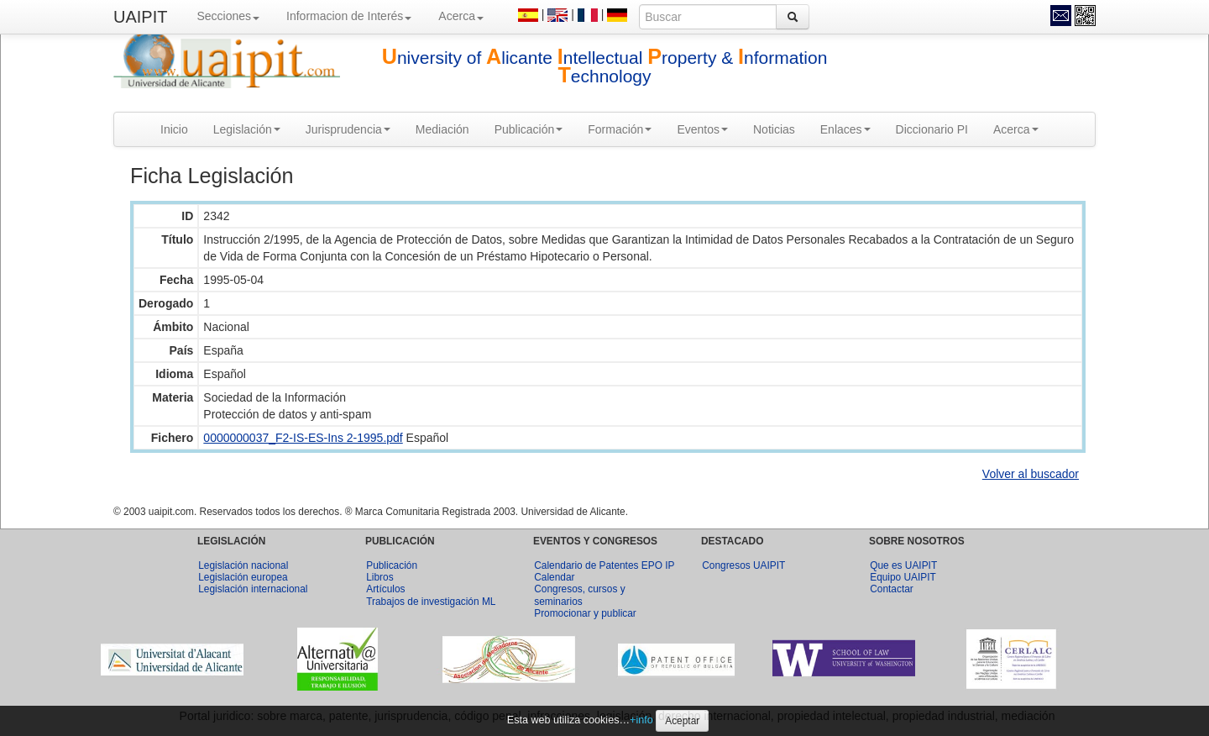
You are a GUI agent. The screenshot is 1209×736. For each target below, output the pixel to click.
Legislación (246, 129)
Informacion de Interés (348, 16)
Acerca (461, 16)
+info (641, 720)
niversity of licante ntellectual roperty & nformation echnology (605, 67)
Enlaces (845, 129)
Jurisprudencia (348, 129)
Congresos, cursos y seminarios (579, 595)
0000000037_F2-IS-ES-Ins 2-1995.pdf (302, 437)
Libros (379, 577)
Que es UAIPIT (903, 565)
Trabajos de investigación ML (430, 601)
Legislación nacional (243, 565)
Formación (620, 129)
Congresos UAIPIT (743, 565)
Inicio (174, 129)
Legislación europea (242, 577)
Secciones (227, 16)
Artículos (385, 589)
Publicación (529, 129)
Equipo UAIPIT (903, 577)
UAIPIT (140, 17)
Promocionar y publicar (585, 613)
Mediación (442, 129)
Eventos (702, 129)
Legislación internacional (252, 589)
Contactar (891, 589)
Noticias (774, 129)
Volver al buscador (1030, 474)
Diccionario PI (932, 129)
